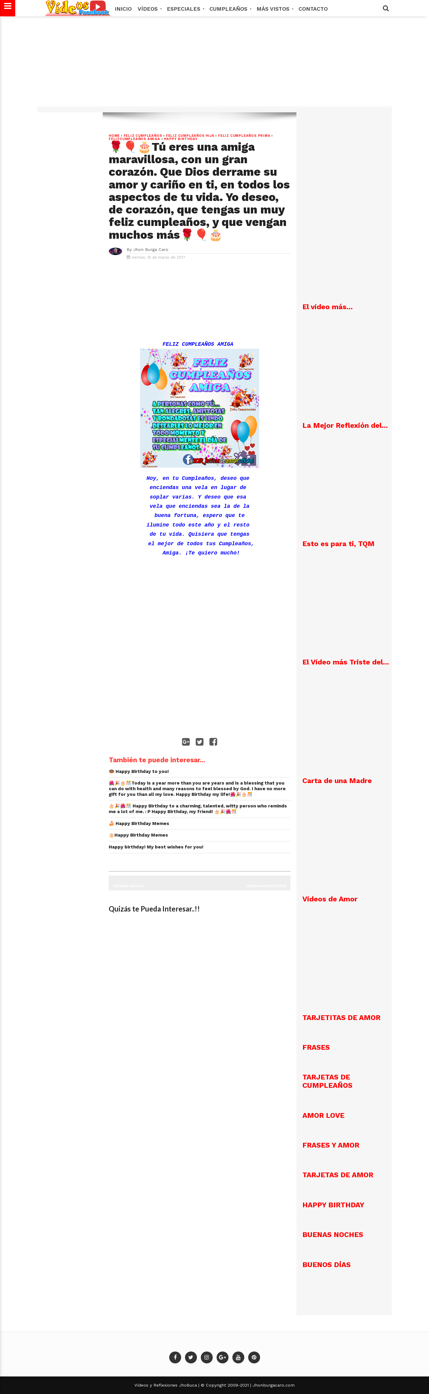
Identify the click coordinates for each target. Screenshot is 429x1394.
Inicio (123, 9)
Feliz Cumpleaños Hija (190, 136)
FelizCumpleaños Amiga (134, 139)
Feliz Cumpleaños (143, 136)
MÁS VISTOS (275, 9)
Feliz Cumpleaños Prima (244, 136)
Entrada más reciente (266, 886)
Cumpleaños (230, 9)
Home (114, 136)
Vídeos (149, 9)
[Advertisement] (214, 64)
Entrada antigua (128, 886)
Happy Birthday (180, 139)
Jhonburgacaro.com (273, 1385)
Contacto (313, 9)
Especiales (185, 9)
